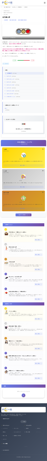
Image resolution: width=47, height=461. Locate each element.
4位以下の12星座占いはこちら (23, 214)
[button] (44, 2)
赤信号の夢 (11, 87)
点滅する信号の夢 (12, 93)
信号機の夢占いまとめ (13, 96)
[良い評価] (14, 60)
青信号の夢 (11, 76)
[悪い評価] (33, 60)
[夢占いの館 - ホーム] (7, 2)
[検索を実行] (23, 393)
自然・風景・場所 (13, 20)
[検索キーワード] (23, 389)
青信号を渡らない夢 (13, 79)
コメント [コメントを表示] (5, 63)
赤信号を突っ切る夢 (13, 90)
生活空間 (6, 20)
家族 (25, 53)
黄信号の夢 (11, 82)
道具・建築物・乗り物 (22, 20)
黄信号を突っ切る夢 (13, 84)
